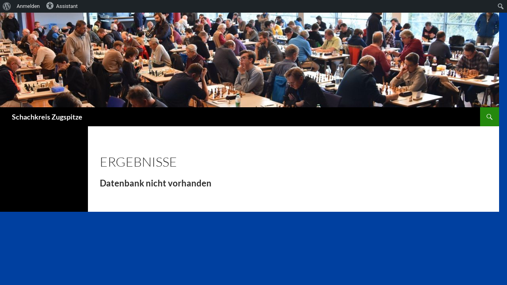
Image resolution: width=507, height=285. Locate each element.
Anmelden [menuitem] (28, 6)
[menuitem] (7, 6)
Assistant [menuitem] (62, 5)
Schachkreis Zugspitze (47, 116)
